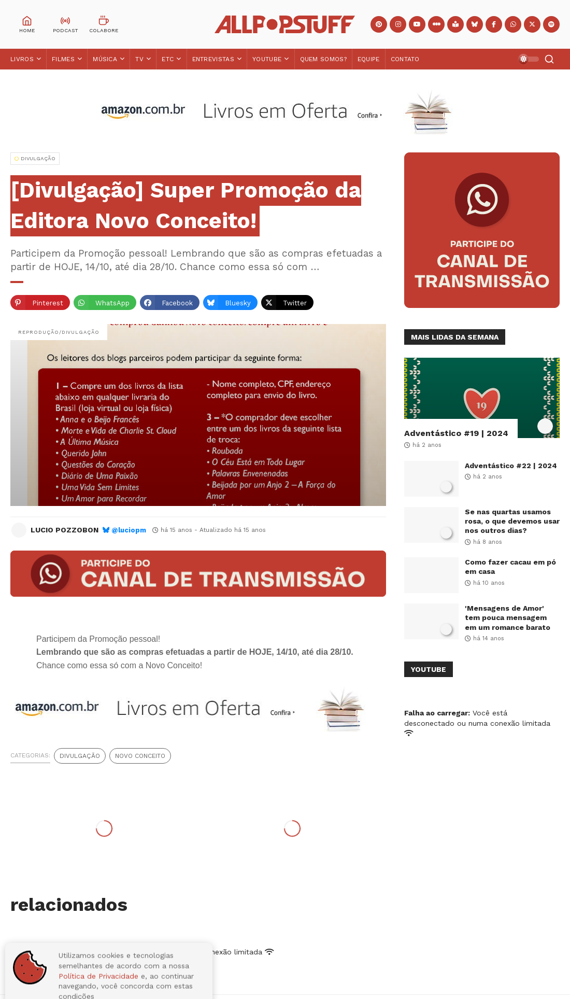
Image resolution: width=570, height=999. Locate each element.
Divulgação (80, 755)
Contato (405, 59)
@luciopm (128, 530)
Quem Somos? (323, 59)
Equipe (369, 59)
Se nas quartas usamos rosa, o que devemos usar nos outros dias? (512, 521)
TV (139, 59)
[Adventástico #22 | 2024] (431, 479)
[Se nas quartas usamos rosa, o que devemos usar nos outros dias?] (431, 525)
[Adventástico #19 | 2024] (482, 398)
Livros (22, 59)
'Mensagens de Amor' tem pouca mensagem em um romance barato (507, 617)
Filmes (63, 59)
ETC (168, 59)
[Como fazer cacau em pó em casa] (431, 575)
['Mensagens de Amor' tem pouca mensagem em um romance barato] (431, 621)
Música (105, 59)
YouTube (266, 59)
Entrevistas (213, 59)
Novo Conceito (140, 755)
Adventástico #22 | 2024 (511, 465)
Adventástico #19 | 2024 (456, 433)
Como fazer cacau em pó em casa (510, 566)
